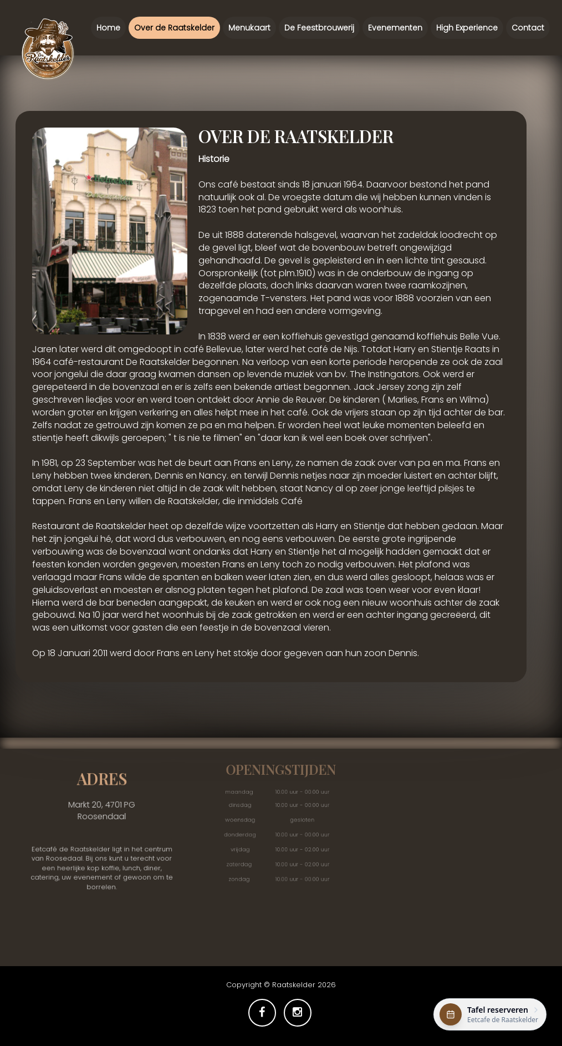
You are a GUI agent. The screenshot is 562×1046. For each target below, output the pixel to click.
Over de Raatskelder (174, 27)
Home (108, 27)
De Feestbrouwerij (319, 27)
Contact (527, 21)
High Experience (466, 26)
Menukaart (249, 27)
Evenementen (395, 26)
